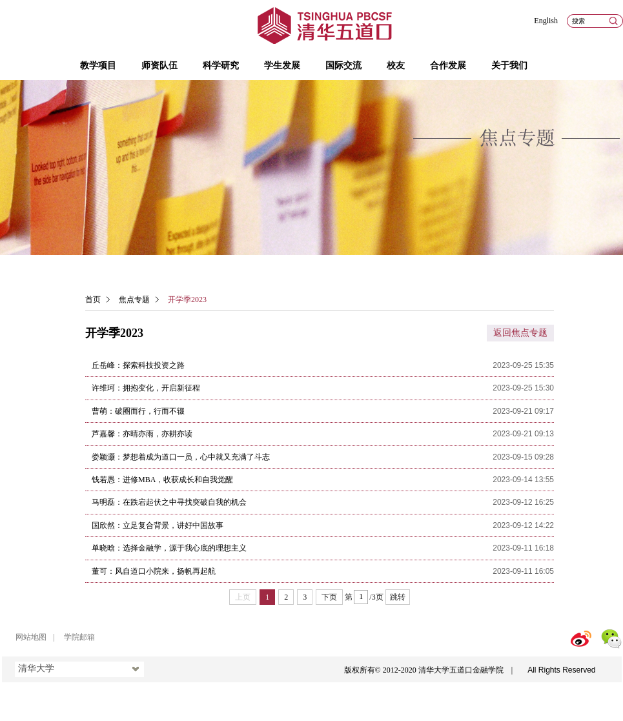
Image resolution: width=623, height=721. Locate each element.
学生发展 (282, 65)
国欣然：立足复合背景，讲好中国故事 (157, 525)
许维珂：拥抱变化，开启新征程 (146, 387)
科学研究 (221, 65)
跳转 (397, 597)
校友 (396, 65)
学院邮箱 (79, 637)
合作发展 (448, 65)
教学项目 (98, 65)
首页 (93, 299)
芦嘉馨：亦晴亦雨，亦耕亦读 (142, 433)
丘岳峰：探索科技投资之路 (138, 365)
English (546, 20)
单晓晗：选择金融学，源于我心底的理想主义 (169, 548)
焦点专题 (134, 299)
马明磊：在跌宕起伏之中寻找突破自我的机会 (169, 502)
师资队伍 (159, 65)
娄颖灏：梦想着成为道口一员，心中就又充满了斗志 (181, 457)
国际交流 (343, 65)
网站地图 (30, 637)
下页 (329, 597)
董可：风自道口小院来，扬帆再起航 (154, 571)
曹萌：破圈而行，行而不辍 (138, 411)
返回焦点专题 (520, 333)
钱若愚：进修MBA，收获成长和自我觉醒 (162, 479)
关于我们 (509, 65)
